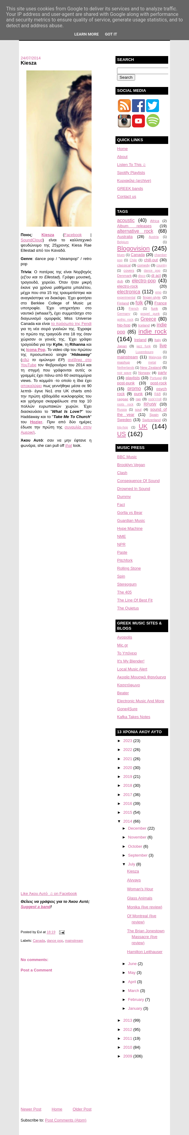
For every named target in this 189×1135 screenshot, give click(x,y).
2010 (128, 1047)
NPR (121, 544)
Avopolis (124, 637)
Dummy (124, 496)
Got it (111, 34)
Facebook (73, 234)
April (132, 981)
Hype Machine (129, 528)
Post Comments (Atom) (65, 1120)
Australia (125, 236)
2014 (128, 821)
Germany (123, 313)
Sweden (124, 419)
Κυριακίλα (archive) (134, 180)
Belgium (123, 242)
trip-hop (122, 427)
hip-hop (123, 325)
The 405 (124, 592)
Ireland (140, 339)
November (138, 837)
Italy (157, 340)
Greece (148, 319)
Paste (122, 552)
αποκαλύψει (31, 385)
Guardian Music (131, 520)
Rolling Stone (129, 568)
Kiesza (29, 63)
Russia (122, 409)
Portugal (156, 378)
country (161, 265)
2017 (128, 794)
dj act (156, 275)
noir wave (124, 373)
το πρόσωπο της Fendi (71, 323)
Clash (122, 472)
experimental (126, 297)
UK (143, 426)
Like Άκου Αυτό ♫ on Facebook (49, 893)
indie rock (152, 331)
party (162, 372)
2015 (128, 812)
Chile (133, 260)
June (133, 963)
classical (123, 265)
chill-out (151, 260)
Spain (154, 415)
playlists (133, 377)
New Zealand (150, 367)
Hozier (36, 422)
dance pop (55, 940)
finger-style (152, 297)
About (122, 156)
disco (142, 275)
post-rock (158, 383)
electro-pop (144, 280)
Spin (121, 576)
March (134, 990)
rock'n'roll (154, 399)
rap (138, 399)
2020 (128, 767)
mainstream (74, 940)
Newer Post (31, 1109)
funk (154, 308)
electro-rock (127, 286)
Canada (39, 940)
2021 (128, 758)
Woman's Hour (140, 889)
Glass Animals (139, 898)
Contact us (126, 196)
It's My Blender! (130, 661)
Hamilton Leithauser (145, 951)
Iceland (144, 325)
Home (57, 1109)
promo (134, 388)
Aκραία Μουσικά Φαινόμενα (141, 677)
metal (152, 362)
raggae (122, 399)
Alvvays (134, 880)
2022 (128, 749)
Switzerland (151, 420)
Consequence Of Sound (138, 480)
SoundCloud (32, 240)
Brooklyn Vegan (131, 464)
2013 (128, 1020)
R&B (157, 394)
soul (138, 409)
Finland (123, 303)
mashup (123, 362)
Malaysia (155, 357)
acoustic (125, 220)
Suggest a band (36, 906)
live (163, 345)
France (160, 303)
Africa (154, 221)
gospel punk (150, 313)
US (121, 433)
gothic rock (125, 319)
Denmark (124, 275)
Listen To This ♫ (131, 164)
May (132, 972)
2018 (128, 785)
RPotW (150, 404)
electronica (128, 291)
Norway (144, 373)
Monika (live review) (144, 907)
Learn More (86, 34)
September (138, 855)
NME (121, 536)
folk (139, 302)
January (135, 1008)
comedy (143, 265)
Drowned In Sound (133, 488)
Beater (123, 693)
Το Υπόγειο (127, 653)
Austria (153, 237)
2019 (128, 776)
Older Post (82, 1109)
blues (121, 255)
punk (138, 393)
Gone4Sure (127, 709)
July (132, 864)
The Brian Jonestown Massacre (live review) (145, 937)
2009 (128, 1056)
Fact (121, 504)
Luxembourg (144, 352)
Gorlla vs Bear (129, 512)
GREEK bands (130, 188)
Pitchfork (125, 560)
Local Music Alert (132, 669)
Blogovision (133, 248)
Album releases (134, 226)
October (135, 846)
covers (128, 270)
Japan (122, 346)
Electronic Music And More (140, 701)
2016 (128, 803)
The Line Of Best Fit (135, 600)
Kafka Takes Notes (133, 717)
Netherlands (125, 367)
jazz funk (144, 346)
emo (158, 292)
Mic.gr (122, 645)
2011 (128, 1038)
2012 (128, 1029)
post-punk (125, 383)
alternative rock (135, 231)
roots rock (125, 404)
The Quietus (128, 608)
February (136, 999)
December (138, 828)
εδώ (25, 359)
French (133, 308)
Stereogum (127, 584)
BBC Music (127, 456)
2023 (128, 740)
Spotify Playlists (131, 172)
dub (120, 281)
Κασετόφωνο (128, 685)
